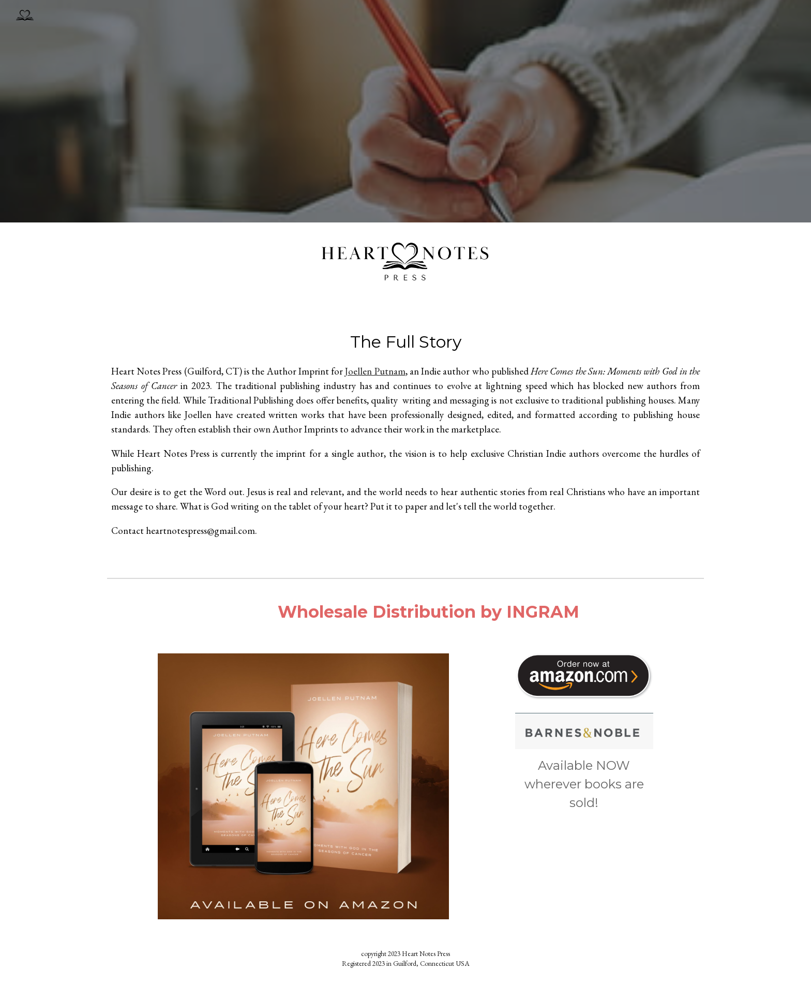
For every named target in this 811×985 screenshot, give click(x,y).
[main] (405, 438)
